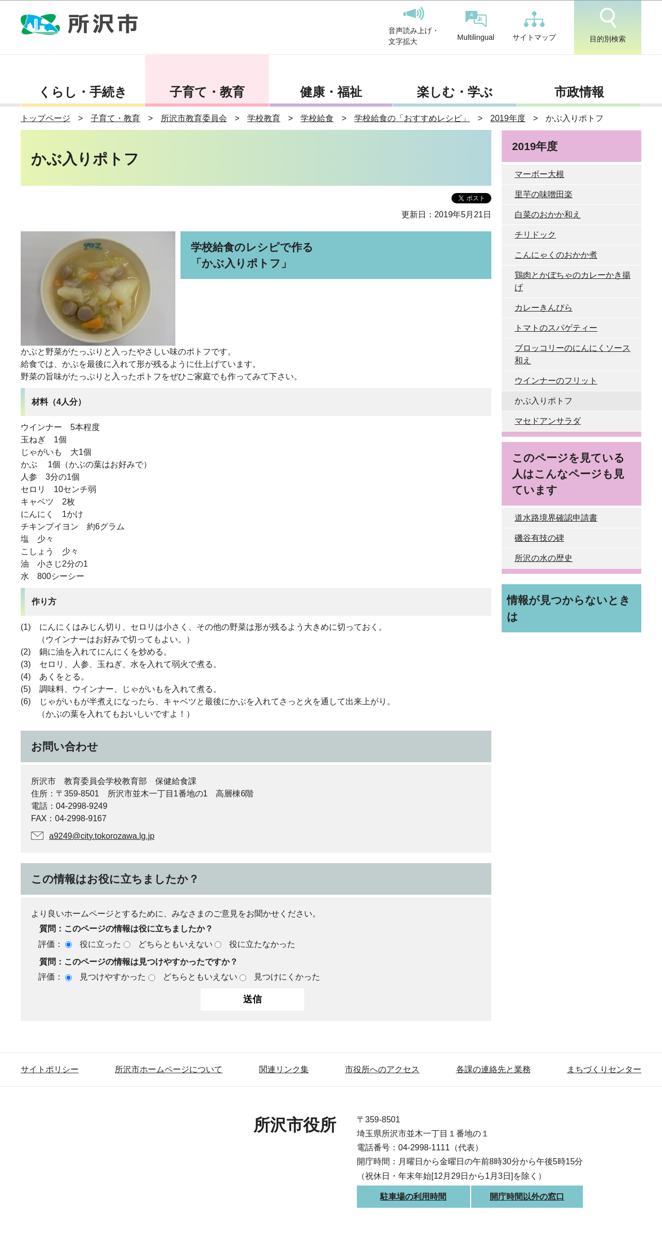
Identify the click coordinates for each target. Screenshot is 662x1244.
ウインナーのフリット (556, 380)
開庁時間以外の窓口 (527, 1196)
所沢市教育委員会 (194, 118)
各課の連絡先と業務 (493, 1069)
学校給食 (317, 118)
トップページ (45, 118)
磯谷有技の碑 (539, 538)
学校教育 (263, 118)
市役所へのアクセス (382, 1069)
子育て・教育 (207, 92)
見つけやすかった (113, 976)
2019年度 (507, 118)
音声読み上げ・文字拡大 (413, 26)
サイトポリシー (50, 1069)
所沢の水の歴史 (544, 558)
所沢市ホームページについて (168, 1069)
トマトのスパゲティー (556, 327)
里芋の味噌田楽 (544, 194)
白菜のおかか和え (548, 214)
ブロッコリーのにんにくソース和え (572, 354)
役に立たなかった (262, 944)
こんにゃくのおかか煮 (556, 254)
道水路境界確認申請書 (556, 517)
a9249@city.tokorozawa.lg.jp (102, 836)
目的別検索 (608, 25)
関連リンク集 (284, 1069)
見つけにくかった (287, 976)
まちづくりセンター (604, 1069)
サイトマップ (534, 26)
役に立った (100, 944)
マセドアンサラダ (548, 421)
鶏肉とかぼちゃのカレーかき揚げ (572, 281)
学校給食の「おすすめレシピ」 (412, 118)
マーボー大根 (539, 174)
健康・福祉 (331, 92)
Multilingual (475, 26)
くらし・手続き (82, 92)
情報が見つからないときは (568, 608)
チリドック (535, 234)
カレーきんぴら (544, 307)
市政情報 (579, 92)
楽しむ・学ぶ (455, 92)
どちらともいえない (175, 944)
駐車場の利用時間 (413, 1196)
